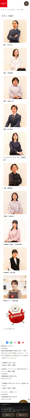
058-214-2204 (7, 378)
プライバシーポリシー (17, 409)
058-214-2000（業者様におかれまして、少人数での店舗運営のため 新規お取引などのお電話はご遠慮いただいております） (14, 355)
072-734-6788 (7, 399)
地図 (25, 350)
